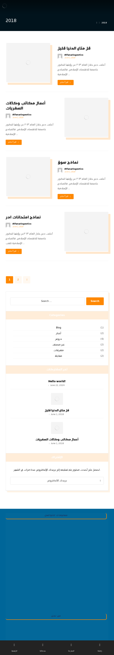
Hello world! (57, 381)
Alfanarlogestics (73, 55)
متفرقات (58, 350)
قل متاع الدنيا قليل (57, 410)
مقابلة (58, 356)
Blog (58, 327)
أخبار (58, 333)
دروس (58, 339)
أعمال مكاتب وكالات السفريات (57, 439)
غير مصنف (58, 344)
